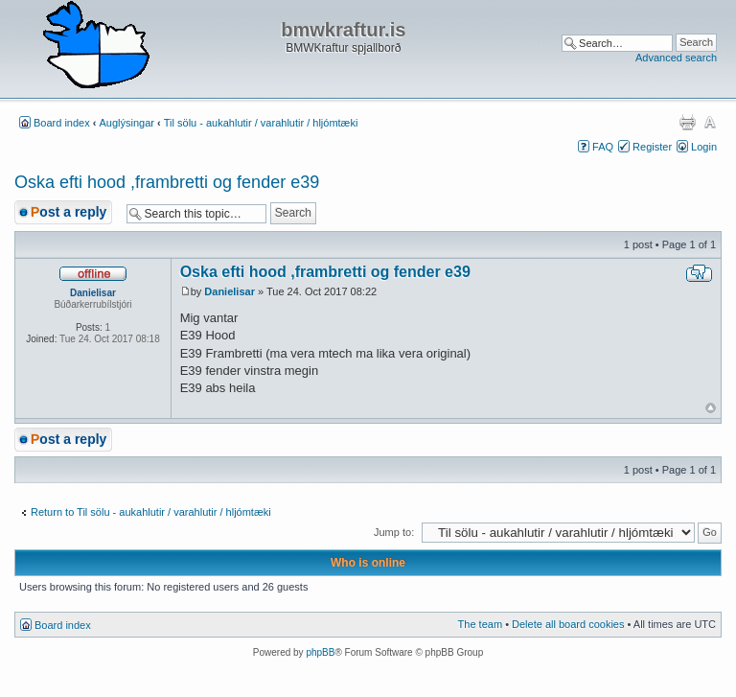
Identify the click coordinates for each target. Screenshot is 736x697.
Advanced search (676, 57)
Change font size (709, 121)
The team (480, 624)
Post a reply (68, 212)
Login (704, 146)
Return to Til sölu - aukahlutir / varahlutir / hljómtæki (151, 512)
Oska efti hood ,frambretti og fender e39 (166, 182)
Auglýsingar (127, 122)
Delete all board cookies (568, 624)
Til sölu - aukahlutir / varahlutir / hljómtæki (261, 122)
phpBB (320, 652)
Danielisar (229, 291)
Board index (62, 122)
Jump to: (394, 532)
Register (652, 146)
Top (710, 408)
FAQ (602, 146)
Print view (687, 121)
